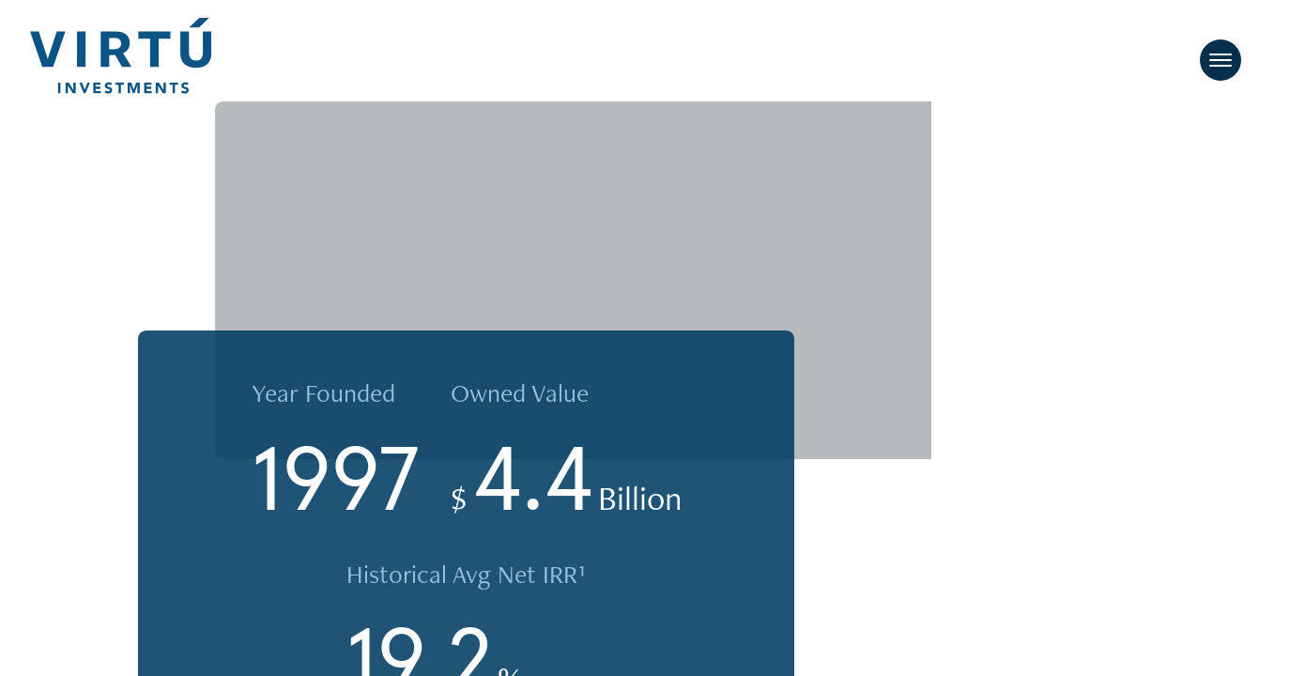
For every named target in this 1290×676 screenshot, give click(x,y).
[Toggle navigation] (1220, 61)
